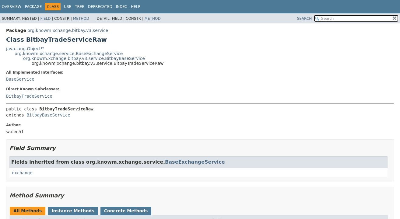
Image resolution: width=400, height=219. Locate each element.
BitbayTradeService (29, 96)
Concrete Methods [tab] (126, 210)
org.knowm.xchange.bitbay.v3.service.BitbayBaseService (84, 58)
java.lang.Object (23, 48)
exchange (22, 172)
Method (81, 18)
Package (33, 7)
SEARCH (304, 18)
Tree (79, 7)
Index (122, 7)
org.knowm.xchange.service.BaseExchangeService (69, 53)
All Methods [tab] (27, 210)
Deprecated (100, 7)
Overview (11, 7)
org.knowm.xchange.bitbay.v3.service (67, 30)
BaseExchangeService (195, 162)
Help (135, 7)
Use (67, 7)
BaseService (20, 79)
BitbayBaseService (48, 115)
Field (45, 18)
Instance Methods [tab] (72, 210)
